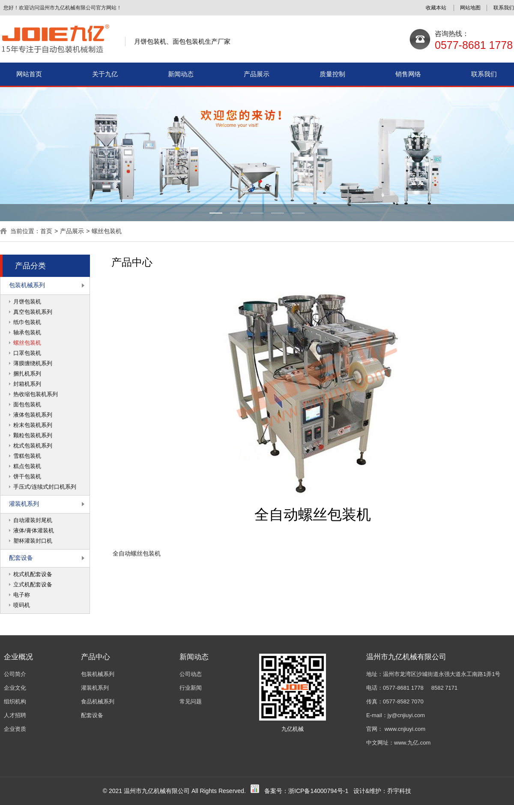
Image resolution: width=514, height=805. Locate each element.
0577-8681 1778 (403, 688)
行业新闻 (190, 688)
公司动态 (190, 674)
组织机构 (15, 701)
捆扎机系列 (27, 373)
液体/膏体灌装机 (33, 530)
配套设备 (21, 557)
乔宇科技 (399, 790)
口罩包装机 (27, 353)
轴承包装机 (27, 332)
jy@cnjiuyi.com (406, 715)
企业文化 (15, 688)
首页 (46, 231)
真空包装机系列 (32, 312)
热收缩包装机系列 (35, 394)
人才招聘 (15, 715)
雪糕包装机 (27, 456)
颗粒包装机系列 (32, 435)
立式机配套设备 (32, 584)
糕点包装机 (27, 466)
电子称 (21, 595)
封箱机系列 (27, 384)
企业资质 (15, 729)
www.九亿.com (412, 742)
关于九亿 (105, 74)
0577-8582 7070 (403, 701)
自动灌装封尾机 (32, 520)
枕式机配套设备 (32, 574)
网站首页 (29, 74)
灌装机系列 (24, 503)
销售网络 (408, 74)
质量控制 (332, 74)
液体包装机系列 (32, 415)
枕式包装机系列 (32, 445)
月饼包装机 (27, 301)
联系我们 (484, 74)
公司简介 (15, 674)
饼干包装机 (27, 476)
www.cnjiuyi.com (405, 729)
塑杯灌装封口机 (32, 541)
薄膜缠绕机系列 (32, 363)
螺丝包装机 (107, 231)
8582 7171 (444, 688)
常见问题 (190, 701)
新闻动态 (181, 74)
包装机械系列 (27, 285)
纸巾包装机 (27, 322)
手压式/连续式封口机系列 (44, 487)
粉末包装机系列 (32, 425)
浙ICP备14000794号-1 (318, 790)
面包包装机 (27, 404)
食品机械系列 (97, 701)
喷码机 (21, 605)
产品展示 (256, 74)
